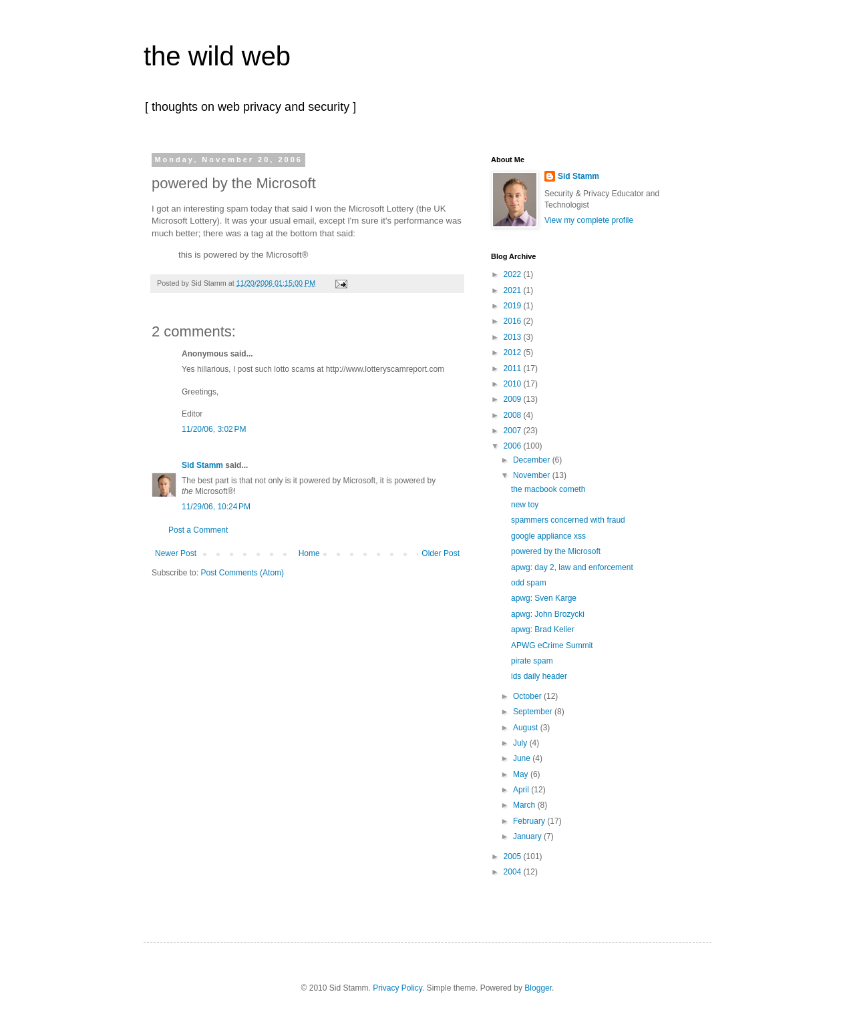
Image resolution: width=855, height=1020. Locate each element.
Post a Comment (198, 530)
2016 (514, 321)
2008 (514, 415)
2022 (514, 274)
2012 (514, 352)
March (525, 805)
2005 (514, 856)
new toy (524, 504)
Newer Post (175, 553)
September (533, 711)
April (522, 789)
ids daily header (539, 676)
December (532, 460)
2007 (514, 430)
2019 (514, 305)
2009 (514, 399)
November (532, 475)
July (521, 743)
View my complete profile (588, 220)
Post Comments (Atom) (242, 572)
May (521, 774)
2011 (514, 368)
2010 (514, 384)
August (526, 727)
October (528, 696)
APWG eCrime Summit (552, 645)
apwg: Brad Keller (542, 629)
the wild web (217, 56)
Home (309, 553)
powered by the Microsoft (556, 551)
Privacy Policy (397, 988)
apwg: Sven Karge (543, 598)
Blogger (538, 988)
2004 (514, 871)
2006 (514, 446)
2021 (514, 290)
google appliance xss (548, 536)
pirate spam (532, 661)
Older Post (440, 553)
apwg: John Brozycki (547, 614)
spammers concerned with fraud (568, 520)
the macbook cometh (548, 489)
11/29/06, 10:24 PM (216, 506)
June (522, 758)
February (530, 821)
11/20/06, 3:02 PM (214, 429)
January (528, 836)
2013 (514, 337)
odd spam (528, 582)
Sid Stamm (202, 465)
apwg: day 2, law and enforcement (572, 567)
